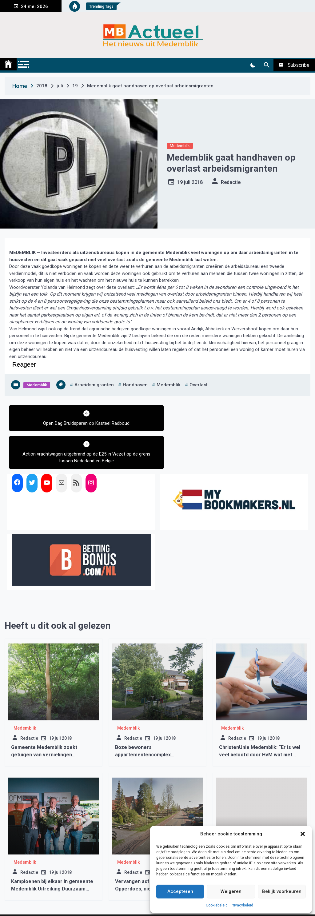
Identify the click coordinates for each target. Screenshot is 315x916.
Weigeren (231, 891)
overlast (198, 385)
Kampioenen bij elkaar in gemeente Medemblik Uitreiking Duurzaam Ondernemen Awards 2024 (52, 858)
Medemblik (180, 145)
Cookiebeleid (217, 905)
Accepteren (180, 891)
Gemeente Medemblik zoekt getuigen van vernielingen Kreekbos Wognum (44, 724)
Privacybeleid (242, 905)
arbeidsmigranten (94, 385)
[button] (303, 834)
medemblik (169, 385)
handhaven (135, 385)
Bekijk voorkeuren (281, 891)
